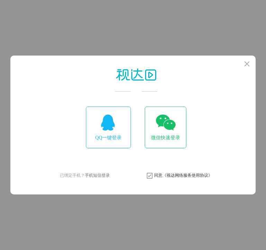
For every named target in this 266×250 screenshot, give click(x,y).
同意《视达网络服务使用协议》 (183, 175)
